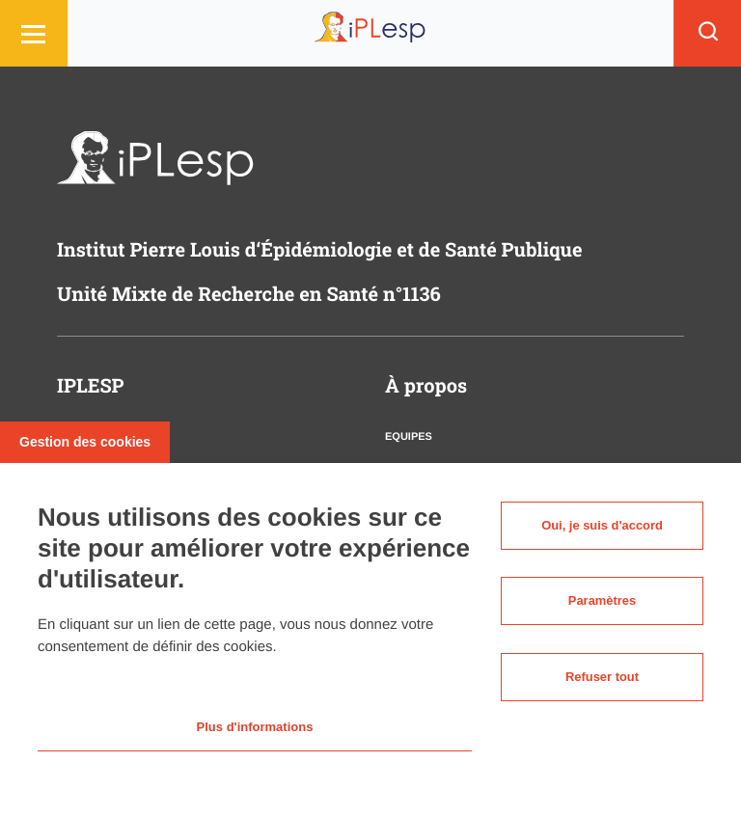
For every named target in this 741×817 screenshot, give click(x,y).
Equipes (408, 437)
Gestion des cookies (85, 437)
